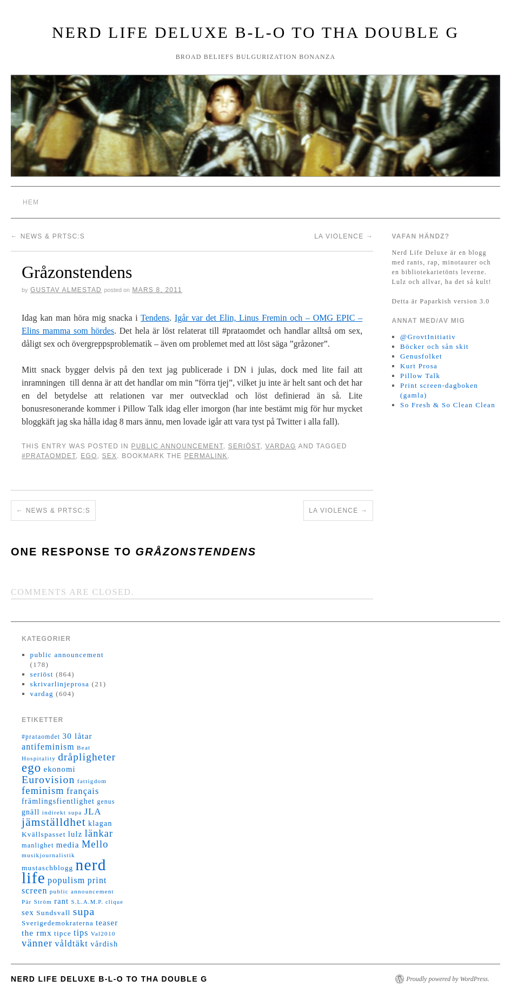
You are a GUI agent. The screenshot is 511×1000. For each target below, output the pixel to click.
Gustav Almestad (66, 290)
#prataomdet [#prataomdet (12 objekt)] (41, 736)
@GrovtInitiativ (428, 337)
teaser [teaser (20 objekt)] (107, 922)
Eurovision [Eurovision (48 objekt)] (48, 779)
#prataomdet (49, 456)
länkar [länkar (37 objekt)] (99, 833)
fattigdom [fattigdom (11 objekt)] (92, 781)
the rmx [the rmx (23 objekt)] (37, 932)
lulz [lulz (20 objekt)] (75, 834)
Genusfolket (421, 356)
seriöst (244, 446)
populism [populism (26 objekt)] (66, 880)
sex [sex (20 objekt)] (28, 912)
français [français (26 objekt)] (83, 791)
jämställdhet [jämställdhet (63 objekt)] (54, 822)
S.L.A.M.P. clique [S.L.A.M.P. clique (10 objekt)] (97, 902)
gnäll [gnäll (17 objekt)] (30, 812)
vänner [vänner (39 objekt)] (37, 943)
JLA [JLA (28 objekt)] (93, 811)
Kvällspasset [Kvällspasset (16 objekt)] (44, 834)
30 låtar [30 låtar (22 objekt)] (77, 736)
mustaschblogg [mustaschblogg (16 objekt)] (47, 868)
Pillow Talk (420, 376)
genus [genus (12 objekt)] (106, 801)
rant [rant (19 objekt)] (61, 901)
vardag (281, 446)
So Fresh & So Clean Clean (447, 405)
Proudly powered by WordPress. (447, 979)
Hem (31, 202)
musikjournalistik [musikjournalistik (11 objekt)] (48, 855)
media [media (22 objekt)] (67, 844)
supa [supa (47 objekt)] (84, 911)
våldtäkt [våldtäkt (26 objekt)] (71, 943)
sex (109, 456)
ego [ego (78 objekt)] (31, 767)
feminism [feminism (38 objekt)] (43, 790)
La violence (343, 236)
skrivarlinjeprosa (59, 684)
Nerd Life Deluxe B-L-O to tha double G (255, 32)
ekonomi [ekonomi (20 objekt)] (59, 769)
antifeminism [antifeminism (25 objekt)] (48, 746)
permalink (206, 456)
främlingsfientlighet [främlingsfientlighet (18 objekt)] (58, 801)
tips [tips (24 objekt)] (81, 932)
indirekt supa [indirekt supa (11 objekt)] (62, 812)
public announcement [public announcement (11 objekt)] (82, 891)
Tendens (155, 317)
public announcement (177, 446)
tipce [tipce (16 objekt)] (62, 933)
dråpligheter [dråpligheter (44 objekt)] (87, 757)
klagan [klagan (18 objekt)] (100, 823)
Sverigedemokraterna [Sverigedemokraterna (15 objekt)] (58, 923)
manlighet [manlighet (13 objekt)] (38, 845)
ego (89, 456)
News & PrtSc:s (48, 236)
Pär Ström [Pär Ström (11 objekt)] (37, 901)
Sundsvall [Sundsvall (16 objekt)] (53, 913)
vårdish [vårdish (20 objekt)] (104, 943)
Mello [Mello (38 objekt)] (95, 844)
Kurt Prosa (418, 366)
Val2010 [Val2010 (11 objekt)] (103, 933)
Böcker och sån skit (434, 346)
